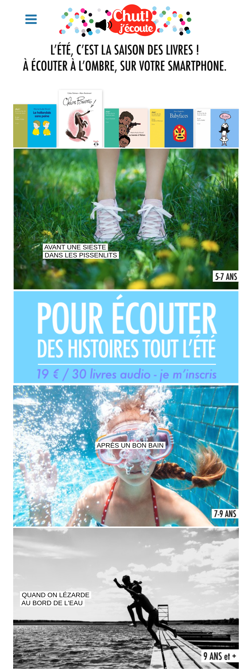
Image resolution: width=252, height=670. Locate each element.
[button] (31, 19)
